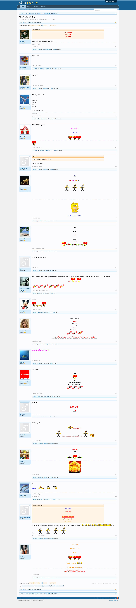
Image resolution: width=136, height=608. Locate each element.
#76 (116, 446)
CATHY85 (22, 317)
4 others (51, 276)
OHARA (22, 47)
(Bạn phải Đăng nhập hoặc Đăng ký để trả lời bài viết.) (104, 588)
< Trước (31, 31)
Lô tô (97, 18)
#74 (116, 399)
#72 (116, 346)
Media (28, 6)
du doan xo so (38, 591)
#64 (116, 121)
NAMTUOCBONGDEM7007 (25, 295)
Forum (22, 6)
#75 (116, 419)
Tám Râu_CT (48, 25)
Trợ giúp (101, 603)
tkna (21, 274)
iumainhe (40, 55)
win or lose (40, 422)
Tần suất (92, 18)
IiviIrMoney (45, 94)
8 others (55, 55)
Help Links (43, 6)
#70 (116, 296)
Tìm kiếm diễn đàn (23, 9)
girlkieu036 (23, 73)
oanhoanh (35, 55)
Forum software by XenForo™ (31, 605)
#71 (116, 315)
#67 (116, 223)
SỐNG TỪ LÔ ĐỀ (24, 244)
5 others (52, 175)
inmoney (45, 298)
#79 (116, 541)
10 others (56, 155)
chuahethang (23, 142)
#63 (116, 91)
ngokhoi (22, 193)
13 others (54, 349)
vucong (22, 367)
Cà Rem (45, 256)
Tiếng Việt (20, 603)
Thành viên (35, 6)
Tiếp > (53, 31)
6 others (52, 544)
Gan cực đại (86, 18)
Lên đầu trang (112, 603)
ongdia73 (45, 226)
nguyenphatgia (24, 387)
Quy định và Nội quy (114, 605)
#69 (116, 273)
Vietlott (40, 18)
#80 (116, 579)
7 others (52, 94)
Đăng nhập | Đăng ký (111, 1)
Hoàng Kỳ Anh (48, 74)
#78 (116, 502)
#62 (116, 71)
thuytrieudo (23, 336)
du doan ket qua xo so (28, 591)
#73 (116, 366)
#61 (116, 52)
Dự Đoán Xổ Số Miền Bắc (33, 25)
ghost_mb (23, 112)
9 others (54, 318)
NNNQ (21, 467)
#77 (116, 480)
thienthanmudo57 (47, 55)
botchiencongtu (24, 93)
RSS (117, 603)
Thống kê (80, 18)
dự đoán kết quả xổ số (49, 591)
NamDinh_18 (23, 174)
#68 (116, 253)
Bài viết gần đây (33, 9)
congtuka (22, 420)
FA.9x (21, 562)
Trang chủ (106, 603)
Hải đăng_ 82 (36, 74)
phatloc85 (22, 440)
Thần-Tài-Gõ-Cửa (25, 523)
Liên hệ (96, 603)
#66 (116, 172)
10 (50, 31)
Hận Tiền (45, 369)
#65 (116, 153)
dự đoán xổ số (60, 591)
